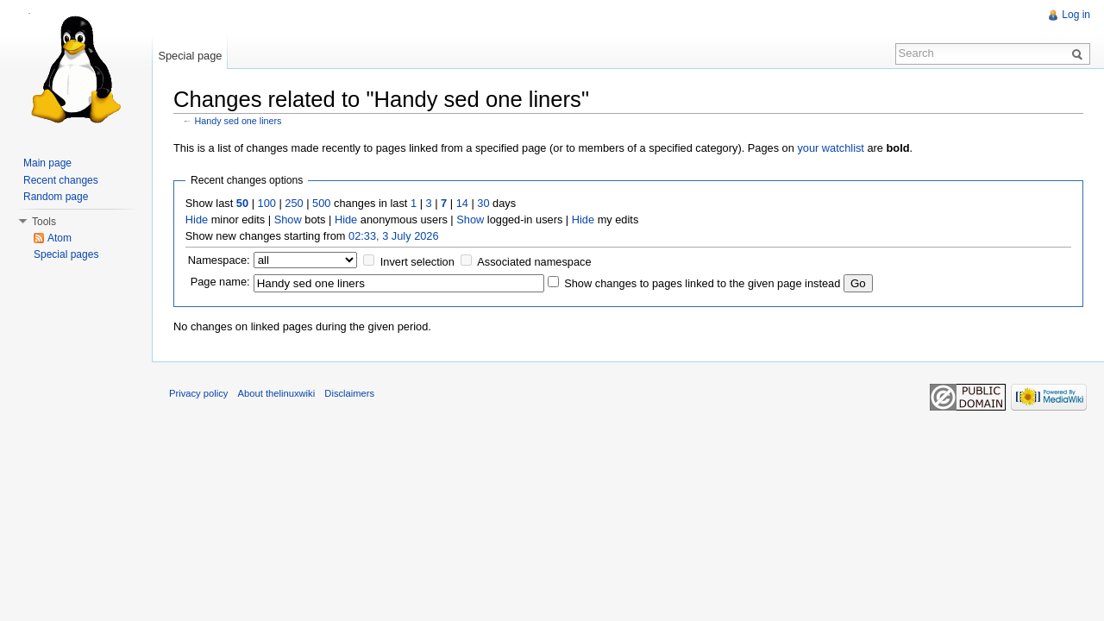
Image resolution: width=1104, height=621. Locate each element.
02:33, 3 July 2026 (393, 235)
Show (288, 219)
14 (462, 203)
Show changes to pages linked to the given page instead (702, 283)
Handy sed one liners (238, 121)
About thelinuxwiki (277, 393)
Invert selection (417, 261)
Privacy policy (198, 393)
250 (294, 203)
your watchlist (830, 147)
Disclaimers (349, 393)
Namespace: (219, 260)
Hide (196, 219)
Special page (190, 55)
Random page (55, 197)
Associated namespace (534, 261)
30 (483, 203)
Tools (44, 222)
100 (267, 203)
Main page (47, 163)
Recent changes (60, 180)
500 (321, 203)
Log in (1076, 15)
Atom (59, 238)
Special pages (66, 254)
